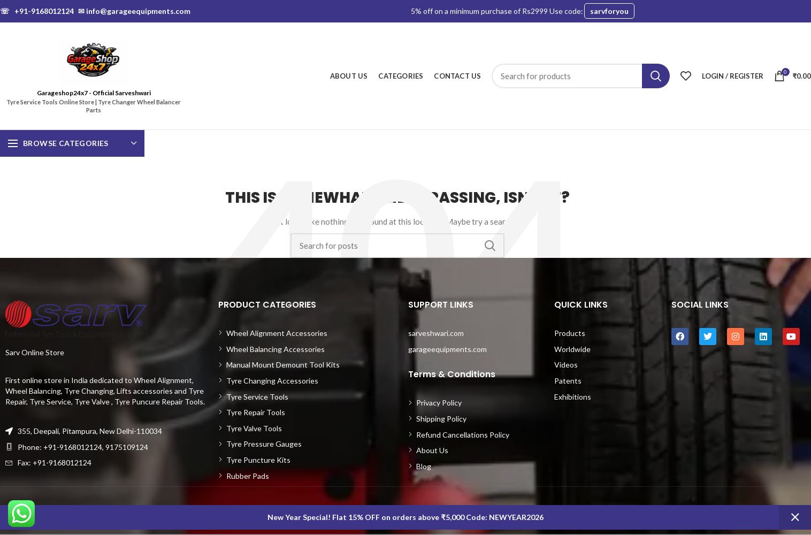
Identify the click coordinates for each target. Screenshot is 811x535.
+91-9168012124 (37, 11)
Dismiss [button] (795, 517)
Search (656, 76)
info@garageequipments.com (134, 11)
